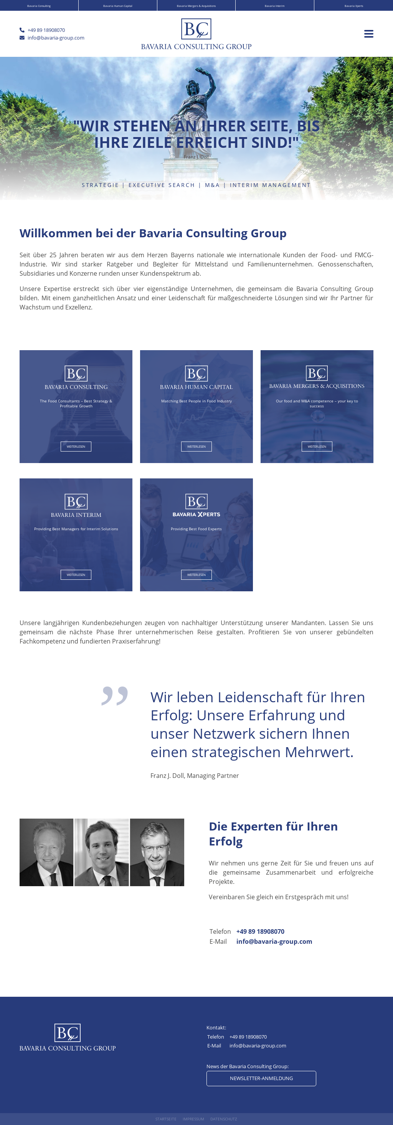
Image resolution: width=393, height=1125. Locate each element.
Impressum (193, 1119)
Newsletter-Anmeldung (261, 1078)
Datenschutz (223, 1119)
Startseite (166, 1119)
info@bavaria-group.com (274, 941)
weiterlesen (76, 446)
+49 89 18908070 (260, 931)
